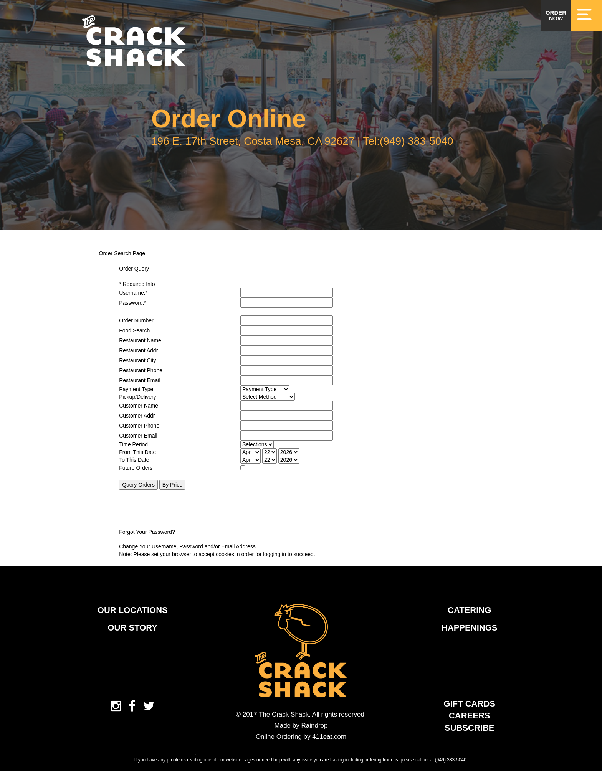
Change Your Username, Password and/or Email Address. (188, 546)
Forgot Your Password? (147, 532)
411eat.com (329, 736)
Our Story (132, 627)
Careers (469, 715)
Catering (469, 610)
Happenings (469, 627)
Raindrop (314, 725)
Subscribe (470, 728)
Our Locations (133, 610)
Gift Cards (469, 703)
